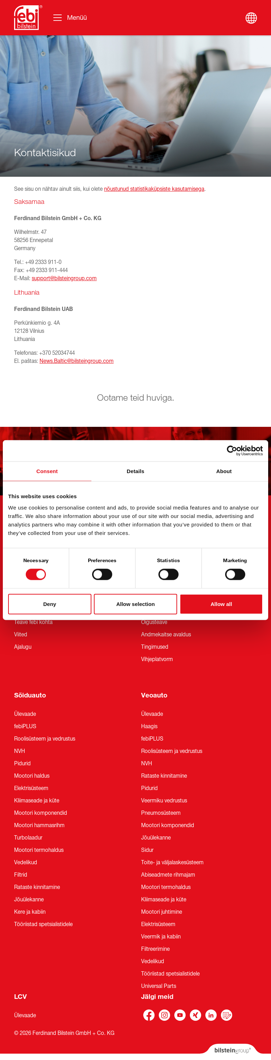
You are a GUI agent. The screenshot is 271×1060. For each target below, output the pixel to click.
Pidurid (22, 763)
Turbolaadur (28, 838)
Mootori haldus (31, 776)
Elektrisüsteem (31, 788)
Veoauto (154, 695)
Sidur (147, 850)
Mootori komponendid (40, 813)
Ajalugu (22, 647)
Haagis (149, 726)
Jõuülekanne (29, 899)
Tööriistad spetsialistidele (43, 924)
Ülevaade (25, 714)
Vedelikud (25, 862)
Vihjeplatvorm (157, 659)
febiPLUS (25, 726)
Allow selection (135, 604)
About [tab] (224, 471)
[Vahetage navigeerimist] (69, 17)
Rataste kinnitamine (37, 887)
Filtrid (20, 875)
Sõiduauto (30, 695)
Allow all (221, 604)
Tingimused (154, 647)
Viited (20, 634)
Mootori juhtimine (161, 912)
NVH (19, 751)
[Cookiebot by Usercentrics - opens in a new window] (232, 451)
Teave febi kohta (33, 622)
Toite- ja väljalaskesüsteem (172, 862)
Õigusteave (154, 622)
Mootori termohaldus (39, 850)
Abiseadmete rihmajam (168, 875)
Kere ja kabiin (30, 912)
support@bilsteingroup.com (64, 278)
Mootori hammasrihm (39, 825)
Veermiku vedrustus (164, 800)
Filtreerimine (155, 949)
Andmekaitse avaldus (166, 634)
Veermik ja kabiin (161, 937)
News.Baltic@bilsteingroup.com (77, 361)
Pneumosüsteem (161, 813)
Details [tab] (135, 471)
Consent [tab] (47, 471)
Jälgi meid (157, 996)
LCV (20, 996)
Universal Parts (158, 986)
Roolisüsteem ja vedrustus (44, 739)
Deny (49, 604)
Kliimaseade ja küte (36, 800)
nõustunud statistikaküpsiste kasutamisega (154, 189)
